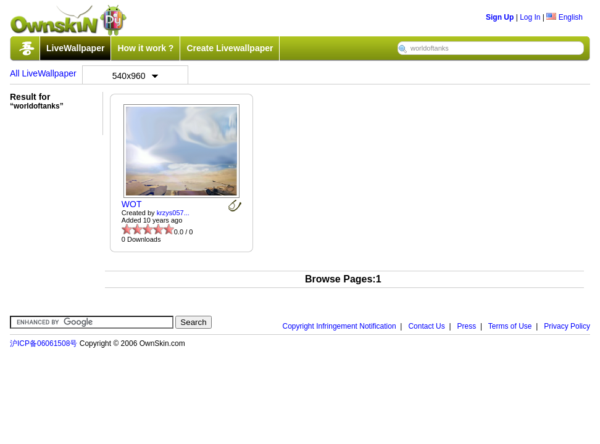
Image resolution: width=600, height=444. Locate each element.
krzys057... (173, 212)
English (564, 17)
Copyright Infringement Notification (339, 326)
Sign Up (500, 17)
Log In (530, 17)
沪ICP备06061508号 (43, 343)
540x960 (135, 76)
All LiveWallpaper (43, 73)
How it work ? (145, 48)
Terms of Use (510, 326)
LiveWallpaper (75, 48)
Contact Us (426, 326)
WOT (132, 204)
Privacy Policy (567, 326)
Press (467, 326)
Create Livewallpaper (229, 48)
